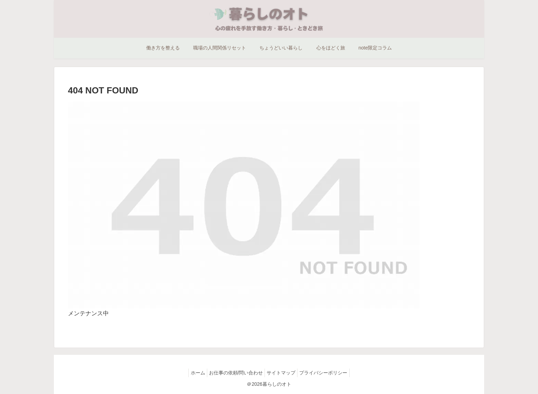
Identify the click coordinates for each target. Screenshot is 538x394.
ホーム (193, 372)
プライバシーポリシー (328, 372)
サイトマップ (282, 372)
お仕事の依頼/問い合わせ (234, 372)
